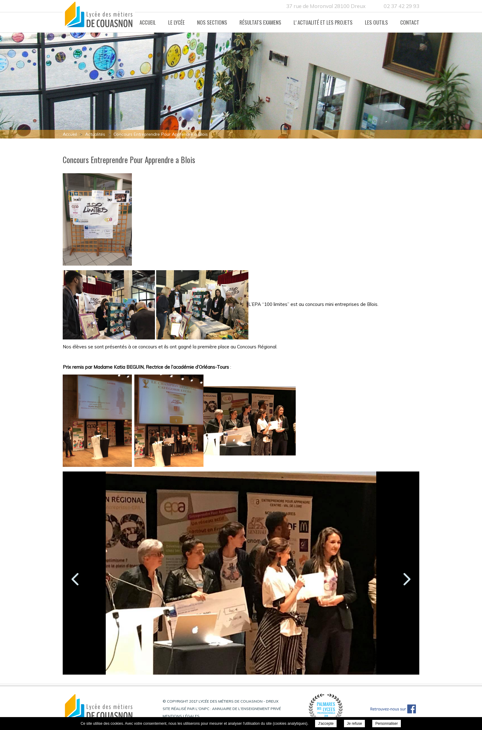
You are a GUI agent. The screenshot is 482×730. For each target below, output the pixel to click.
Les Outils (376, 22)
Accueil (148, 22)
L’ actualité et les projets (323, 22)
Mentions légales (181, 716)
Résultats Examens (260, 22)
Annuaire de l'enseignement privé (246, 708)
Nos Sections (212, 22)
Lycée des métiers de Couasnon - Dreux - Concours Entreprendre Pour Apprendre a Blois (99, 16)
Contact (409, 22)
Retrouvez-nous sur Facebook (393, 708)
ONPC (204, 708)
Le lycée (176, 22)
